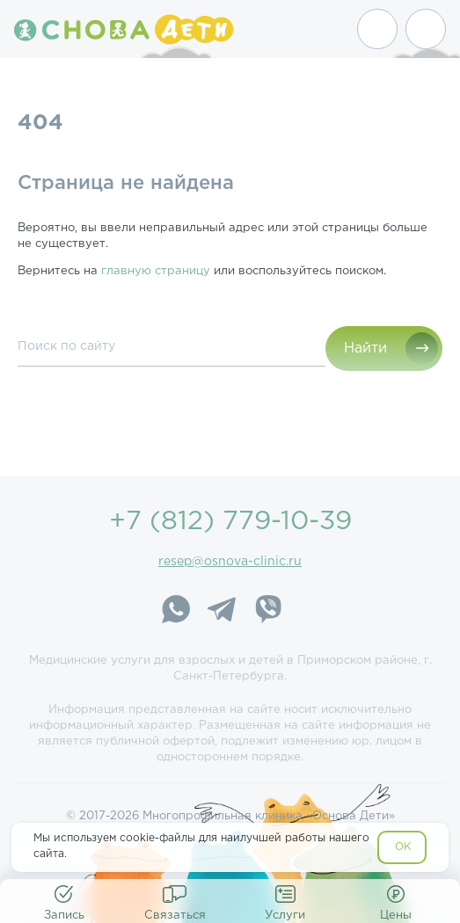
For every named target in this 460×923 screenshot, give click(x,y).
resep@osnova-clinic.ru (230, 561)
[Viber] (267, 612)
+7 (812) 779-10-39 (230, 522)
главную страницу (155, 271)
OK (403, 847)
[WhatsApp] (176, 612)
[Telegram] (222, 612)
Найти (365, 348)
